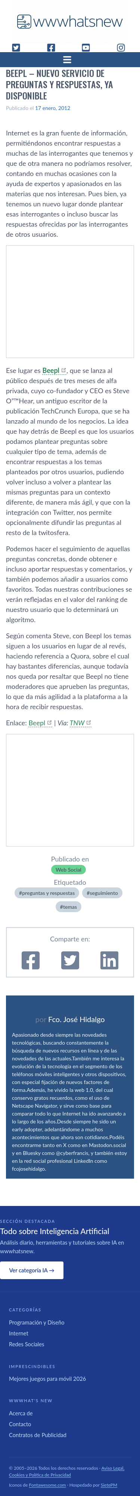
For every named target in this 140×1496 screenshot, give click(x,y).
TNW (77, 723)
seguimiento (104, 893)
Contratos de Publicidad (37, 1434)
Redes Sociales (26, 1344)
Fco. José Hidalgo (76, 1019)
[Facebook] (54, 47)
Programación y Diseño (37, 1322)
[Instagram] (123, 47)
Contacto (20, 1424)
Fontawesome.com (47, 1485)
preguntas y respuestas (48, 893)
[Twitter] (19, 47)
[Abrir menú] (70, 59)
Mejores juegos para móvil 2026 (47, 1378)
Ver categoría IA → (31, 1270)
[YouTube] (88, 47)
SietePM (109, 1485)
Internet (18, 1333)
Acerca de (21, 1413)
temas (70, 907)
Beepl (36, 723)
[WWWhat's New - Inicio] (70, 21)
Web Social (68, 869)
